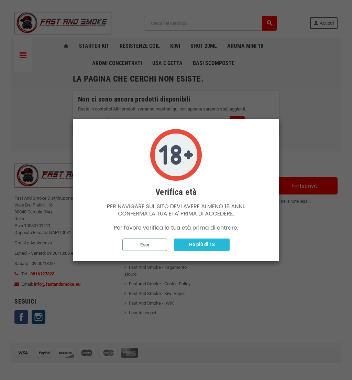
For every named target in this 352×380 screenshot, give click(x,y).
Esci (144, 244)
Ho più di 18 (202, 244)
